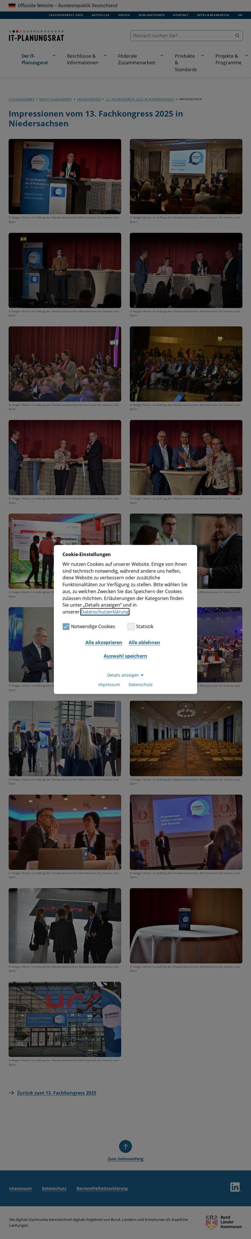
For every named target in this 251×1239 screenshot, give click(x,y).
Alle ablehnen (144, 642)
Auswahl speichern (125, 656)
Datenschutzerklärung (105, 612)
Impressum (109, 685)
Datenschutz (141, 685)
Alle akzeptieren (103, 642)
